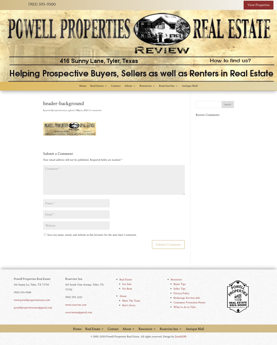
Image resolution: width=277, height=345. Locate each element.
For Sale (126, 284)
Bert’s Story (128, 305)
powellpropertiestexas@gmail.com (33, 308)
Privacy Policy (181, 293)
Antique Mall (190, 86)
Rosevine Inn (166, 86)
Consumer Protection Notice (189, 303)
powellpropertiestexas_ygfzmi (60, 110)
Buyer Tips (179, 284)
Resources (146, 86)
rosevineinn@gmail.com (78, 312)
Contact (116, 86)
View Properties (258, 5)
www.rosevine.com (76, 305)
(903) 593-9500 (42, 4)
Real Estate (97, 86)
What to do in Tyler (184, 307)
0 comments (96, 110)
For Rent (127, 289)
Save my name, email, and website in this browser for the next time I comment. (92, 235)
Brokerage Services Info (186, 298)
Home (82, 86)
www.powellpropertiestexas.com (32, 300)
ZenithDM (180, 336)
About (128, 86)
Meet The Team (131, 301)
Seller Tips (179, 289)
